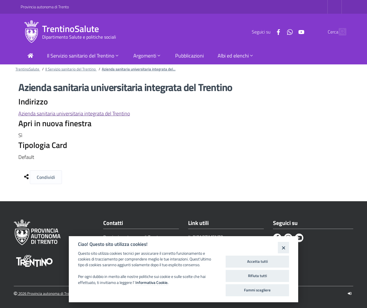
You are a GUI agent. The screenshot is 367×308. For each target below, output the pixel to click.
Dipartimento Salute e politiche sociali (79, 37)
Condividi (46, 177)
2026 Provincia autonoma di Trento (44, 293)
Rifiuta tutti (257, 276)
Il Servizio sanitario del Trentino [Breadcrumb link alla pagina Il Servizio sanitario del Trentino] (71, 69)
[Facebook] (266, 31)
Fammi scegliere (257, 290)
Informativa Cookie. (151, 282)
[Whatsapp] (277, 31)
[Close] (283, 247)
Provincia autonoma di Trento (45, 7)
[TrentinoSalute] (31, 31)
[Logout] (350, 293)
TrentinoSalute (70, 29)
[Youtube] (288, 31)
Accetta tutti (257, 261)
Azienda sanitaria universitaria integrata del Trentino (74, 113)
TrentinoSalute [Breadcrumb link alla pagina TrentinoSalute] (27, 69)
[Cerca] (339, 32)
